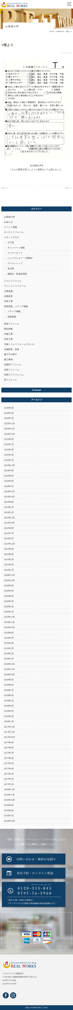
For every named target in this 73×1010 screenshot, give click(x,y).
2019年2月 (9, 653)
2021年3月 (9, 564)
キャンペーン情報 (16, 248)
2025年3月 (9, 455)
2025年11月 (9, 429)
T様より (68, 188)
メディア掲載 (13, 311)
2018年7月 (9, 690)
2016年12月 (9, 789)
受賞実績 (11, 317)
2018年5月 (9, 700)
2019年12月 (9, 617)
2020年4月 (9, 596)
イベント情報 (10, 227)
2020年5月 (9, 591)
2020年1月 (9, 612)
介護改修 (8, 291)
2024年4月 (9, 481)
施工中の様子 (10, 354)
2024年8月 (9, 476)
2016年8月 (9, 810)
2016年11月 (9, 795)
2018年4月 (9, 706)
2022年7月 (9, 533)
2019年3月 (9, 648)
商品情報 (8, 329)
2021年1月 (9, 570)
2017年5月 (9, 763)
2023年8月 (9, 502)
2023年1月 (9, 512)
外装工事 (8, 339)
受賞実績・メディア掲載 (16, 306)
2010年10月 (9, 821)
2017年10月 (9, 737)
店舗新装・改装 (11, 349)
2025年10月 (9, 434)
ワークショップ (15, 263)
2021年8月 (9, 554)
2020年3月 (9, 601)
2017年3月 (9, 774)
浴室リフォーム (11, 370)
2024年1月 (9, 486)
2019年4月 (9, 643)
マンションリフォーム (15, 286)
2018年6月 (9, 695)
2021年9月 (9, 549)
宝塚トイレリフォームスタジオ (19, 344)
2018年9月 (9, 680)
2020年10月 (9, 580)
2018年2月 (9, 716)
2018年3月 (9, 711)
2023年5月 (9, 507)
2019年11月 (9, 622)
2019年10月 (9, 627)
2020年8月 (9, 585)
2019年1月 (9, 659)
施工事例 (8, 359)
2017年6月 (9, 758)
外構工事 (8, 334)
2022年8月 (9, 528)
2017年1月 (9, 784)
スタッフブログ (11, 237)
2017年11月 (9, 732)
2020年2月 (9, 606)
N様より (4, 188)
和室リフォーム (11, 324)
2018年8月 (9, 685)
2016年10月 (9, 800)
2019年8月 (9, 633)
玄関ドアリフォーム (14, 375)
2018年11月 (9, 669)
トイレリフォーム (12, 281)
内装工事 (8, 301)
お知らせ (8, 222)
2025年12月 (9, 423)
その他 (10, 242)
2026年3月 (9, 413)
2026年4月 (9, 408)
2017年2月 (9, 779)
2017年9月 (9, 742)
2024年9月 (9, 470)
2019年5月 (9, 638)
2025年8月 (9, 439)
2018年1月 (9, 721)
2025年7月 (9, 444)
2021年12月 (9, 544)
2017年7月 (9, 753)
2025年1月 (9, 460)
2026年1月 (9, 418)
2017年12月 (9, 727)
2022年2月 (9, 538)
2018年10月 (9, 674)
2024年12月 (9, 465)
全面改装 (8, 296)
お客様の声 (9, 217)
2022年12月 (9, 517)
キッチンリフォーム (14, 232)
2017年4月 (9, 768)
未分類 (10, 268)
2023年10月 (9, 496)
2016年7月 (9, 815)
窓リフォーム (10, 380)
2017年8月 (9, 747)
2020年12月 (9, 575)
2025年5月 (9, 449)
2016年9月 (9, 805)
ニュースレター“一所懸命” (20, 258)
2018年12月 (9, 664)
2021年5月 (9, 559)
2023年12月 (9, 491)
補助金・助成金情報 (17, 274)
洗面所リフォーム (12, 364)
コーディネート (15, 253)
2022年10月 (9, 523)
